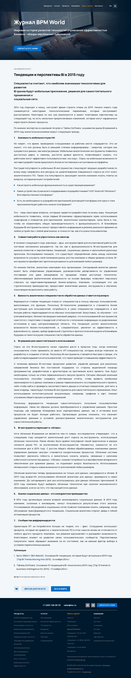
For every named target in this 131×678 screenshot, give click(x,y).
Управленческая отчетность (24, 637)
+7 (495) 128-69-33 (52, 605)
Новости (70, 618)
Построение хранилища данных (25, 622)
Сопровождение (47, 641)
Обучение (44, 637)
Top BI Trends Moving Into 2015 (34, 559)
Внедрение (45, 629)
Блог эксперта (72, 625)
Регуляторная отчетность (23, 625)
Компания (75, 6)
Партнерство (99, 637)
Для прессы (71, 651)
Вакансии (97, 633)
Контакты (99, 6)
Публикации (71, 622)
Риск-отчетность (20, 659)
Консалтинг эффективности (51, 622)
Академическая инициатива (104, 641)
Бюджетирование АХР (22, 633)
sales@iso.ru (70, 605)
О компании (98, 625)
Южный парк (86, 672)
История (97, 629)
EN (110, 6)
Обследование (46, 618)
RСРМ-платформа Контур (23, 618)
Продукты (48, 6)
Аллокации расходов (21, 648)
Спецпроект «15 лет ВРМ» (76, 647)
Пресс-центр (87, 6)
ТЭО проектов (46, 625)
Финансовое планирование (24, 629)
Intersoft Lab (26, 6)
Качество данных (47, 633)
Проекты (65, 6)
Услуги (57, 6)
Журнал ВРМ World (73, 629)
